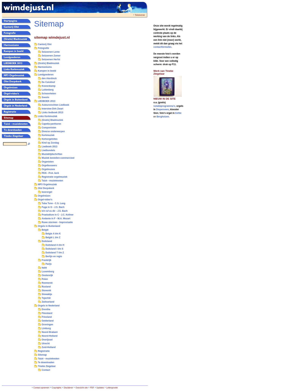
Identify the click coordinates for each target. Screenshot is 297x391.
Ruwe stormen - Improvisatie (57, 222)
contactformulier (162, 47)
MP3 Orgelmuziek (47, 184)
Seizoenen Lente (51, 52)
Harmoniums (45, 67)
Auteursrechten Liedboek (55, 105)
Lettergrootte (112, 387)
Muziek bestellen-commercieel (58, 158)
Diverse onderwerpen (53, 131)
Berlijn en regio (53, 256)
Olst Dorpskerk (46, 188)
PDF (92, 387)
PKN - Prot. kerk (50, 173)
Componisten (49, 127)
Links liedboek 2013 (52, 112)
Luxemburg (48, 271)
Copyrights (56, 387)
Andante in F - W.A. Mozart (56, 218)
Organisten (48, 161)
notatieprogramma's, (165, 106)
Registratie (44, 351)
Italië (44, 267)
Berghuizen (163, 116)
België (45, 230)
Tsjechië (46, 298)
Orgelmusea (48, 169)
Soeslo (45, 97)
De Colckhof (48, 82)
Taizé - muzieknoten (52, 180)
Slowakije (47, 294)
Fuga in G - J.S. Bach (53, 207)
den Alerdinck (49, 78)
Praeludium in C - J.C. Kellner (57, 214)
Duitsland (47, 241)
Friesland (47, 317)
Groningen (47, 324)
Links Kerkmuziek (47, 116)
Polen (45, 279)
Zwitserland (48, 301)
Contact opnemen (41, 387)
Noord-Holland (49, 336)
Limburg (46, 328)
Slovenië (46, 290)
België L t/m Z (52, 237)
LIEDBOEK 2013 (46, 101)
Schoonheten (49, 93)
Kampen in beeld (47, 70)
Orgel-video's (45, 199)
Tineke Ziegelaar (47, 366)
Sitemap (42, 355)
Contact (46, 370)
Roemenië (47, 283)
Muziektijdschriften (52, 154)
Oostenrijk (47, 275)
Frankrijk (46, 260)
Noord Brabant (50, 332)
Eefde (178, 113)
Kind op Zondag (50, 142)
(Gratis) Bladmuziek (48, 63)
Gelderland (48, 320)
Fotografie (43, 48)
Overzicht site (81, 387)
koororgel (47, 192)
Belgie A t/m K (53, 233)
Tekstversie (140, 15)
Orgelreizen (44, 195)
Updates (100, 387)
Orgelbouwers (49, 165)
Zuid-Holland (48, 347)
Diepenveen (162, 109)
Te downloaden (46, 362)
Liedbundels (48, 150)
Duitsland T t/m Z (54, 252)
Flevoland (47, 313)
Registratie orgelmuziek (54, 177)
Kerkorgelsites (49, 139)
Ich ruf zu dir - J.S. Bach (55, 211)
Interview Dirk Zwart (52, 108)
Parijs (48, 264)
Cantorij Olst (45, 44)
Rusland (46, 286)
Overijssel (47, 339)
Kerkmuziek (48, 135)
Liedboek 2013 (49, 146)
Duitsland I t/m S (54, 248)
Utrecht (46, 343)
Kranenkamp (48, 86)
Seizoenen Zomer (51, 55)
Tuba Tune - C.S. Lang (53, 203)
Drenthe (46, 309)
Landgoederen (46, 74)
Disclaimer (68, 387)
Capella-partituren (51, 124)
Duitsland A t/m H (54, 245)
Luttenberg (48, 89)
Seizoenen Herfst (51, 59)
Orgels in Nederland (48, 305)
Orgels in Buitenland (49, 226)
